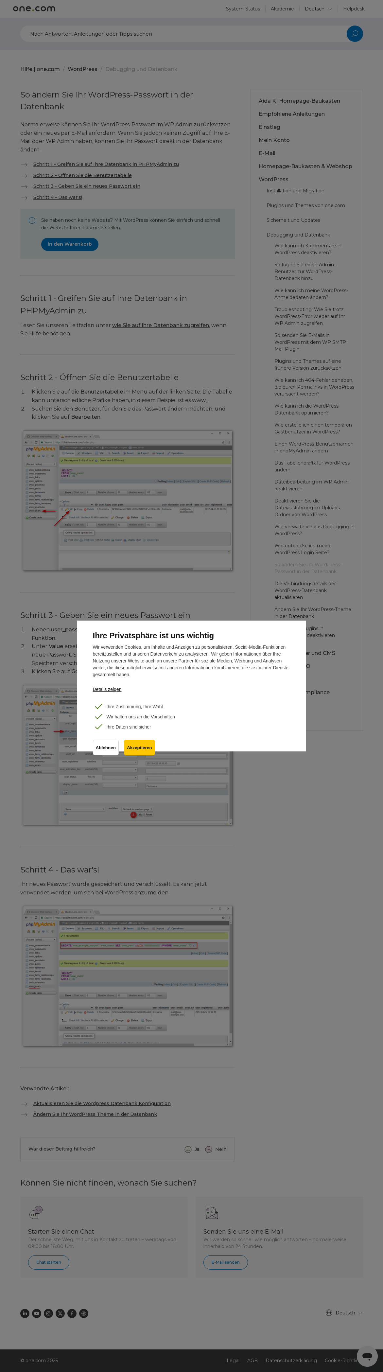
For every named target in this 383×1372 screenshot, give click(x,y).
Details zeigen (107, 689)
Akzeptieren (139, 747)
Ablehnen (106, 747)
